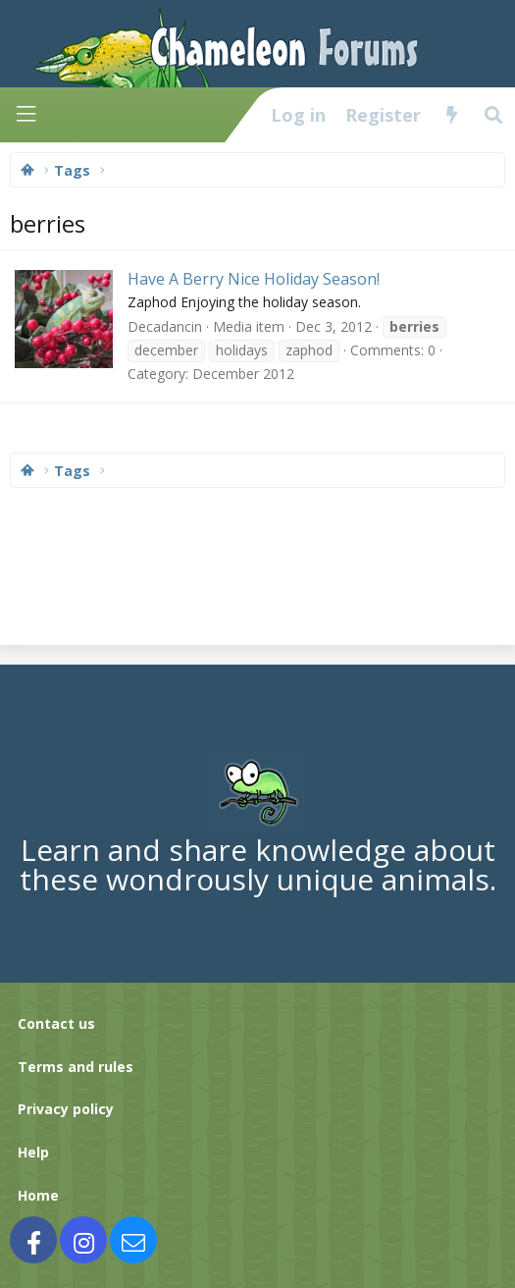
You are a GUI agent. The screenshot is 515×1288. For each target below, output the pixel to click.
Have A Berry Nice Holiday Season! (254, 279)
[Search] (494, 114)
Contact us (56, 1023)
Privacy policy (66, 1109)
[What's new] (452, 114)
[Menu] (25, 114)
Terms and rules (75, 1066)
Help (33, 1152)
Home (38, 1195)
